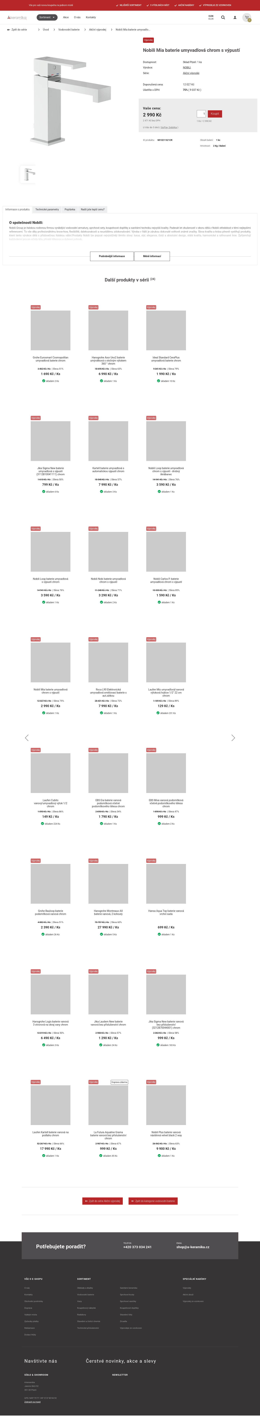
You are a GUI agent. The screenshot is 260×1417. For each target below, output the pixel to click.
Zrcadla (123, 1322)
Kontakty (28, 1296)
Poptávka (70, 209)
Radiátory (81, 1316)
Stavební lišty (126, 1316)
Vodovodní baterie (66, 29)
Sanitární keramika (128, 1289)
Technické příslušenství (88, 1329)
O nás (27, 1289)
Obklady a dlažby (85, 1289)
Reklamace (29, 1329)
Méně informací (152, 256)
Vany (79, 1302)
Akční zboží (188, 1296)
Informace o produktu (17, 209)
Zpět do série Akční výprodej (102, 1202)
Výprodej (187, 1289)
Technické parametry (47, 209)
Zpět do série (17, 29)
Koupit (214, 113)
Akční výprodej (95, 29)
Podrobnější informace (112, 256)
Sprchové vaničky (128, 1302)
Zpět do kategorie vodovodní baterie (153, 1202)
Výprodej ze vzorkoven (193, 1302)
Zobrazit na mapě (32, 1403)
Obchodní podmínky (33, 1302)
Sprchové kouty (127, 1296)
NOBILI (187, 67)
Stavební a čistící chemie (88, 1322)
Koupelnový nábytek (86, 1309)
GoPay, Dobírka (169, 127)
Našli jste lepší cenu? (93, 209)
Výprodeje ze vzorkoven (131, 1329)
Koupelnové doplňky (129, 1309)
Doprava (28, 1309)
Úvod (43, 29)
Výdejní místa (30, 1316)
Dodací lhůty (30, 1336)
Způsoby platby (31, 1322)
